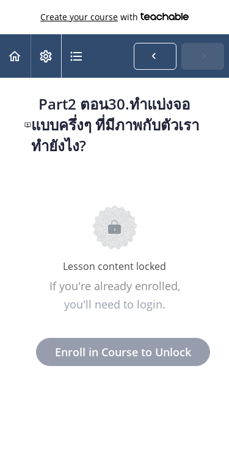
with (114, 17)
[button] (15, 56)
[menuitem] (46, 56)
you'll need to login (113, 304)
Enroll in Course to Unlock (123, 352)
